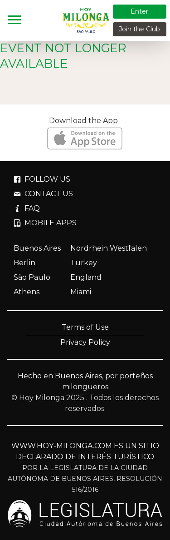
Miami (80, 291)
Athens (26, 291)
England (86, 277)
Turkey (83, 262)
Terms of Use (85, 327)
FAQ (27, 208)
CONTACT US (43, 193)
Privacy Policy (85, 342)
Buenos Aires (37, 248)
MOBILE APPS (45, 222)
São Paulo (32, 277)
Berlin (24, 262)
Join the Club (139, 29)
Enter (139, 11)
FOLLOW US (42, 179)
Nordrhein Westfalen (108, 248)
